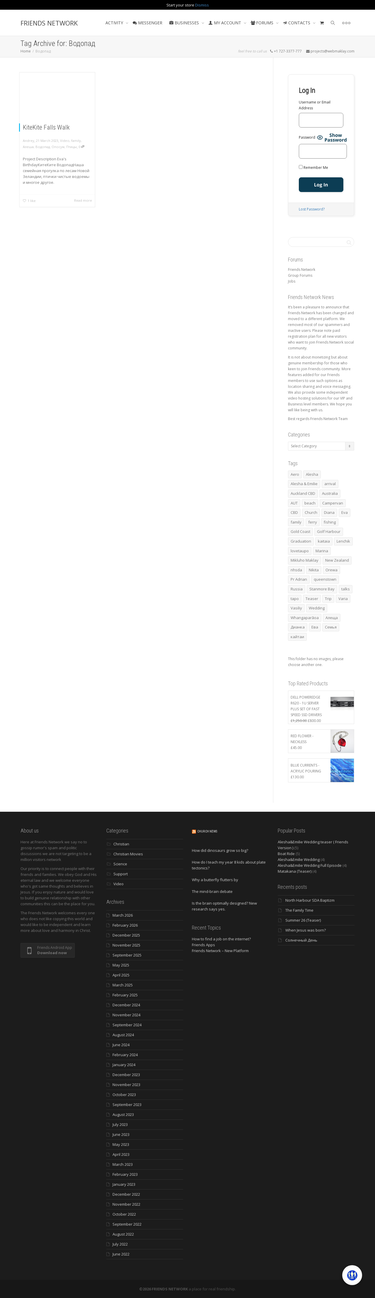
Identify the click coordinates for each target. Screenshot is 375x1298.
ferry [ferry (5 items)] (312, 522)
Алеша (28, 147)
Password (307, 137)
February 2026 (125, 925)
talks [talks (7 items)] (345, 589)
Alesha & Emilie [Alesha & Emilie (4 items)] (304, 483)
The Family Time (299, 910)
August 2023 (123, 1114)
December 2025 (126, 935)
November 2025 (126, 945)
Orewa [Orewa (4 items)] (331, 569)
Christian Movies (128, 854)
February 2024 (125, 1054)
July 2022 (120, 1244)
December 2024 (126, 1005)
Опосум (58, 147)
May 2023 (120, 1144)
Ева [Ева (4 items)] (314, 627)
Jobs (291, 281)
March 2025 (122, 985)
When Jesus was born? (305, 930)
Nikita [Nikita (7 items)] (314, 569)
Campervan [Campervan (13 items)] (332, 503)
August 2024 (123, 1034)
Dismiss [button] (202, 5)
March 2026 (122, 915)
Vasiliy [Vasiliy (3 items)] (296, 608)
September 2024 (127, 1024)
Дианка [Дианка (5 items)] (298, 627)
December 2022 (126, 1194)
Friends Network (301, 269)
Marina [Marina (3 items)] (322, 550)
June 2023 (120, 1134)
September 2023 (127, 1104)
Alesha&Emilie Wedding (299, 859)
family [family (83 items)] (296, 522)
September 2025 (127, 955)
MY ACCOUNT (225, 23)
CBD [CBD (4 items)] (294, 512)
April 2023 (120, 1154)
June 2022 (120, 1254)
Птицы (71, 147)
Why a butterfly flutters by (215, 879)
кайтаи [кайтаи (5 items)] (297, 636)
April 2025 (120, 975)
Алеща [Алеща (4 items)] (331, 617)
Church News (207, 831)
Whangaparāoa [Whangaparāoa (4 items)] (305, 617)
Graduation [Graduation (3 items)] (301, 541)
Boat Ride (286, 853)
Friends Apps (203, 944)
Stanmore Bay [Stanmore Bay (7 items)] (322, 589)
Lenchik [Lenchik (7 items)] (343, 541)
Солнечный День (301, 940)
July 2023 (120, 1124)
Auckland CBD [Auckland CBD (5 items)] (303, 493)
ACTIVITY (114, 23)
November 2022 (126, 1204)
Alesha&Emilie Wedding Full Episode (310, 865)
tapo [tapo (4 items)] (295, 598)
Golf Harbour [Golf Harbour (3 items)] (328, 531)
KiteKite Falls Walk (46, 127)
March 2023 (122, 1164)
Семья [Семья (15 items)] (331, 627)
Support (120, 873)
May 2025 (120, 965)
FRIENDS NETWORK (49, 22)
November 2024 (126, 1014)
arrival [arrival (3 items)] (330, 483)
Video (64, 140)
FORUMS (263, 23)
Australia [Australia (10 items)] (330, 493)
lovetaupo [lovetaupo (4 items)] (300, 550)
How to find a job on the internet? (221, 939)
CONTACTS (297, 23)
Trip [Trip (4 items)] (328, 598)
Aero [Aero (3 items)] (295, 474)
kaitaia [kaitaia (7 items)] (324, 541)
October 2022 (124, 1214)
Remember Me (313, 167)
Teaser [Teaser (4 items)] (312, 598)
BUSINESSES (184, 23)
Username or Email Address (314, 105)
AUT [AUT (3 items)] (294, 503)
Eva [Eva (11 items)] (344, 512)
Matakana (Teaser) (294, 871)
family (76, 140)
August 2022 (123, 1234)
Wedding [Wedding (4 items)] (317, 608)
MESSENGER (147, 23)
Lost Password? (312, 209)
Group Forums (300, 275)
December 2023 (126, 1074)
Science (120, 864)
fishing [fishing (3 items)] (330, 522)
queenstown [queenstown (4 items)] (325, 579)
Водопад (42, 147)
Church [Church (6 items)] (311, 512)
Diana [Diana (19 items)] (329, 512)
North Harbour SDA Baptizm (310, 900)
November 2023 (126, 1084)
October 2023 (124, 1094)
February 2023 (125, 1174)
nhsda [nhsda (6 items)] (296, 569)
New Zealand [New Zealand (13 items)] (337, 560)
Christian (121, 844)
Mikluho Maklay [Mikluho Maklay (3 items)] (304, 560)
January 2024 (123, 1064)
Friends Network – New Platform (220, 950)
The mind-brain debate (212, 891)
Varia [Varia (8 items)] (343, 598)
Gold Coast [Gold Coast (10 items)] (300, 531)
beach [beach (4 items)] (310, 503)
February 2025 (125, 995)
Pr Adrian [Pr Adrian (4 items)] (299, 579)
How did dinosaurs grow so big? (220, 850)
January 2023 (123, 1184)
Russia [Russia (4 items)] (297, 589)
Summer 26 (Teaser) (303, 920)
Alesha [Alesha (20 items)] (312, 474)
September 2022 (127, 1224)
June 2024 (120, 1044)
